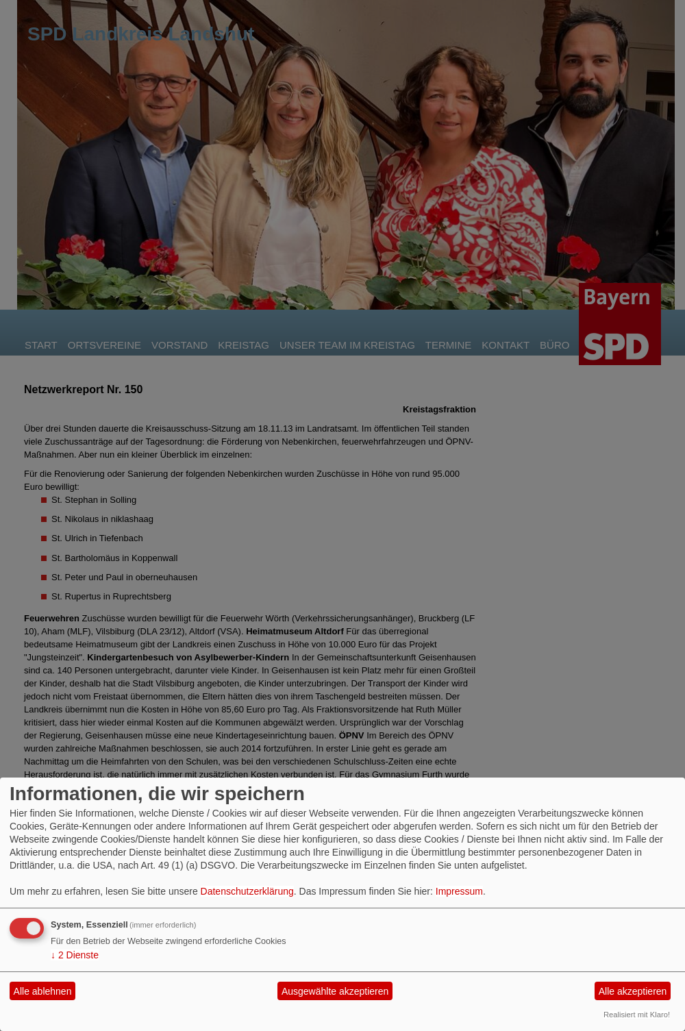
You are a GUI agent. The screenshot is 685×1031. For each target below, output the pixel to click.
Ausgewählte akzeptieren (335, 991)
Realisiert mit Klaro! (636, 1014)
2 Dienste (75, 954)
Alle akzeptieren (633, 991)
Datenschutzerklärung (247, 891)
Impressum (459, 891)
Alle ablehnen (43, 991)
